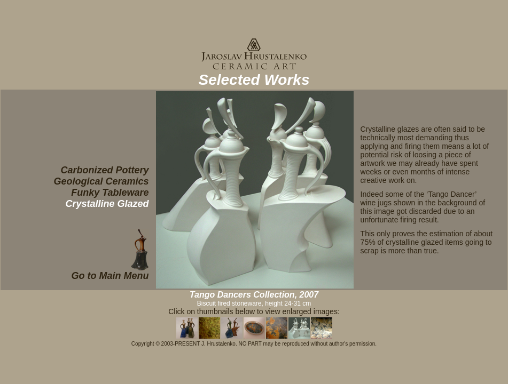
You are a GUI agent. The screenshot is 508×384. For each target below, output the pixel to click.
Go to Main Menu (110, 275)
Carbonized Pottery (105, 170)
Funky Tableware (110, 192)
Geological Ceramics (101, 181)
